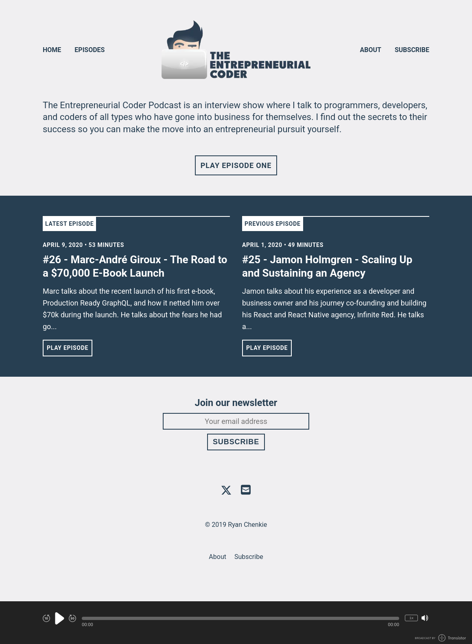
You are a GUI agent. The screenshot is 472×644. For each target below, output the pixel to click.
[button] (240, 618)
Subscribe (412, 50)
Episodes (89, 50)
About (370, 50)
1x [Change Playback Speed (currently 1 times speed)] (411, 618)
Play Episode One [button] (236, 165)
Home (52, 50)
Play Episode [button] (67, 348)
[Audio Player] (236, 622)
